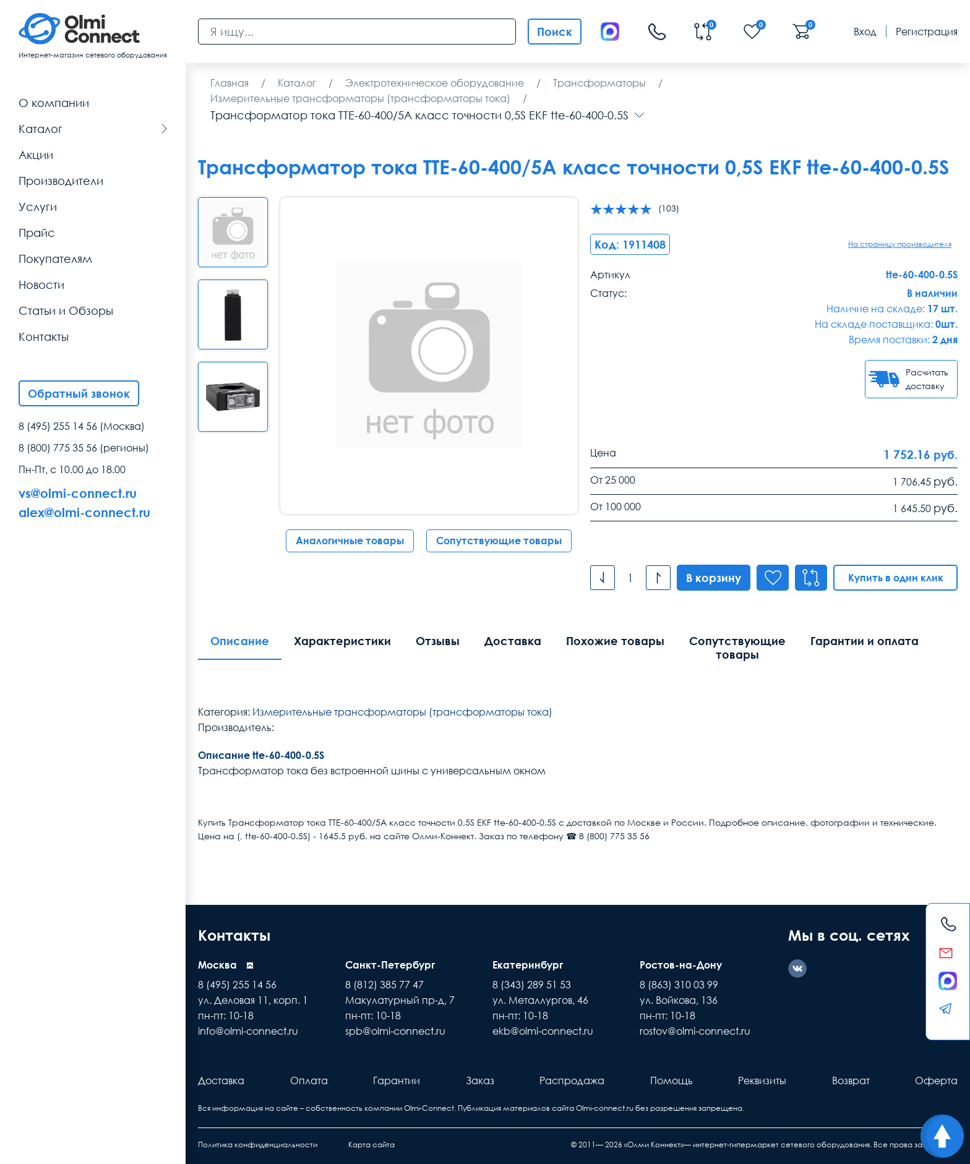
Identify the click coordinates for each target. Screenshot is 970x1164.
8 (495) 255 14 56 (58, 426)
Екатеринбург (527, 965)
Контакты (234, 935)
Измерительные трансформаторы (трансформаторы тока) (402, 712)
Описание (239, 641)
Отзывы (438, 641)
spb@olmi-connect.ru (395, 1031)
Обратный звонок (79, 393)
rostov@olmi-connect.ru (695, 1031)
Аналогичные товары (350, 540)
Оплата (309, 1080)
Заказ (480, 1080)
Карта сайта (371, 1144)
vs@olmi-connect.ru (78, 493)
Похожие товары (615, 641)
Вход (865, 31)
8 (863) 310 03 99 (679, 984)
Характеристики (342, 641)
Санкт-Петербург (390, 965)
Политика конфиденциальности (257, 1144)
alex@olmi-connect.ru (84, 512)
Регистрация (927, 31)
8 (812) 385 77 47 (384, 984)
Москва (217, 965)
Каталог (93, 128)
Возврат (851, 1080)
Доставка (512, 641)
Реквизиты (762, 1080)
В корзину (713, 577)
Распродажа (571, 1080)
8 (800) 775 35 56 (58, 448)
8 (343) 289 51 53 (531, 984)
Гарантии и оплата (864, 641)
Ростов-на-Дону (681, 965)
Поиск (554, 31)
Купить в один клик (895, 577)
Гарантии (396, 1080)
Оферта (936, 1080)
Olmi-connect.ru (604, 1108)
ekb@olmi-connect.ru (542, 1031)
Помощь (671, 1080)
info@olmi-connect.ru (248, 1031)
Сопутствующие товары (499, 540)
